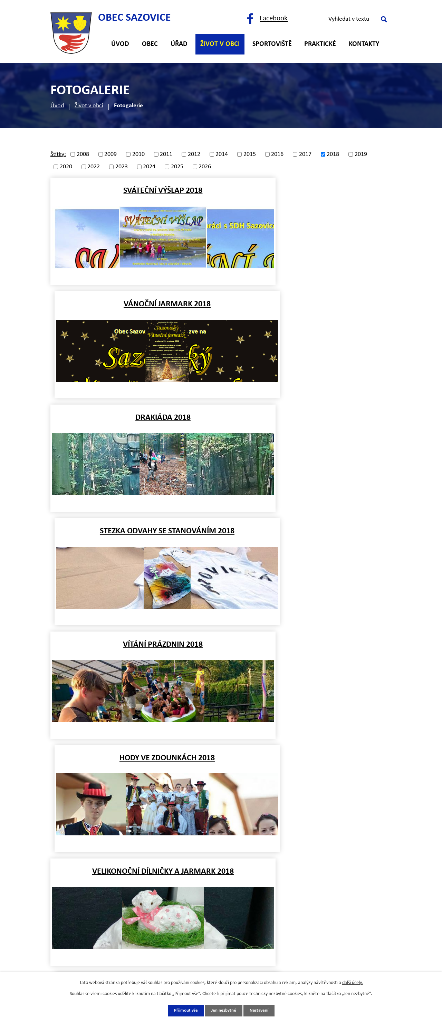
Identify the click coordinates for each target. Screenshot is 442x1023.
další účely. (352, 982)
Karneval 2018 (308, 531)
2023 (121, 166)
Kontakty (364, 44)
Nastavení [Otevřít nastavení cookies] (261, 1010)
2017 (305, 154)
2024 (149, 166)
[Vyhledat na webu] (357, 19)
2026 (205, 166)
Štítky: (58, 154)
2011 (166, 154)
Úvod (57, 105)
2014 (221, 154)
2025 (177, 166)
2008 (83, 154)
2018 (333, 154)
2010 (138, 154)
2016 (277, 154)
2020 (66, 166)
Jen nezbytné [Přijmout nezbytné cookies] (223, 1010)
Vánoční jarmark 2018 (308, 191)
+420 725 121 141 (112, 862)
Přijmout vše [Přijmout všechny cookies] (183, 1010)
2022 (93, 166)
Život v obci (89, 105)
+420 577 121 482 (112, 849)
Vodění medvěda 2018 (134, 644)
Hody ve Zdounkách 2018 (308, 418)
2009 (110, 154)
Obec (150, 44)
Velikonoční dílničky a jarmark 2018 (134, 531)
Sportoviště (272, 44)
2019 (361, 154)
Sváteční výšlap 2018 (134, 191)
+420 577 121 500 (112, 835)
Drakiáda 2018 (134, 304)
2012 (194, 154)
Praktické (320, 44)
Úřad (179, 44)
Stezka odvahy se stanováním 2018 (308, 304)
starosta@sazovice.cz (117, 876)
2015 (249, 154)
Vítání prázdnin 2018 (134, 418)
